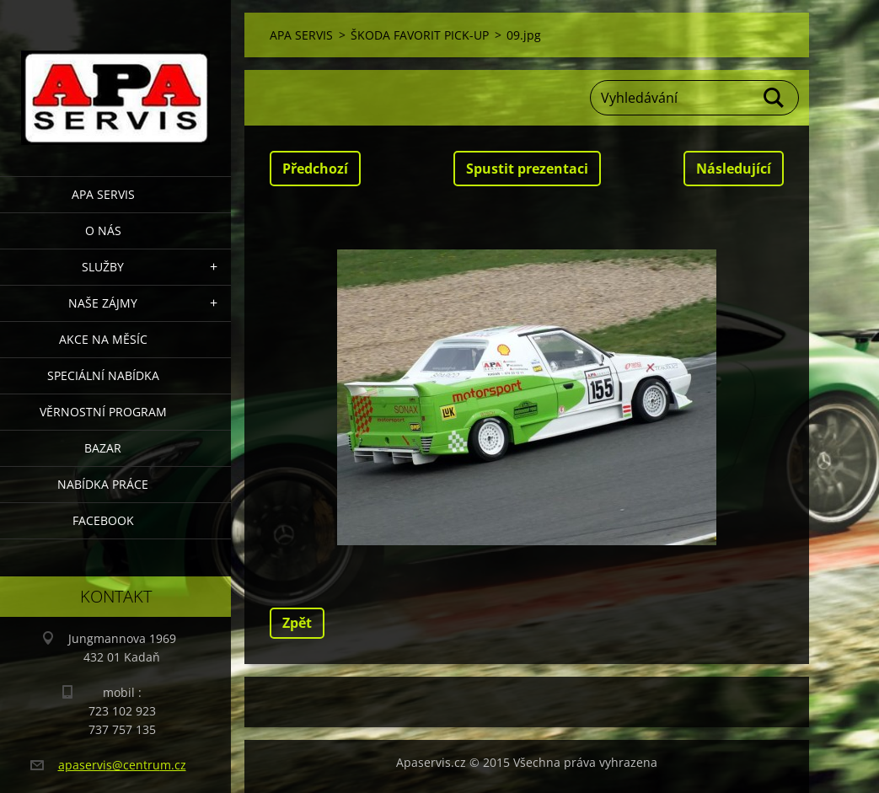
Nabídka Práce (102, 484)
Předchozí (315, 168)
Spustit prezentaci (527, 168)
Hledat (774, 97)
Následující (733, 168)
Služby (103, 267)
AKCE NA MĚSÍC (103, 339)
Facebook (103, 520)
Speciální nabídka (103, 375)
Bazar (102, 448)
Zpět (297, 623)
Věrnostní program (103, 412)
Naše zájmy (102, 303)
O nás (103, 230)
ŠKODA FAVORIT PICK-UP (420, 35)
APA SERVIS (103, 194)
